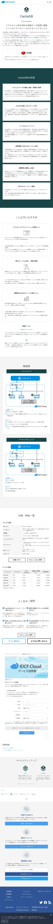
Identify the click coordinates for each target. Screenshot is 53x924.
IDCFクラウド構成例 (9, 748)
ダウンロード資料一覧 (26, 846)
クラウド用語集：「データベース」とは (14, 750)
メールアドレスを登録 (26, 869)
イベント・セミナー (26, 897)
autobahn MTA (8, 773)
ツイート (3, 790)
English (9, 897)
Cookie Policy (34, 916)
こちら (29, 819)
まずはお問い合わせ (39, 641)
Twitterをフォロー (26, 878)
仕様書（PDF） (17, 560)
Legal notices (9, 907)
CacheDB (43, 773)
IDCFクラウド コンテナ (29, 40)
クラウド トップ (15, 794)
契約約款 (34, 910)
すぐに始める (14, 641)
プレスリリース (26, 894)
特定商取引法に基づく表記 (40, 907)
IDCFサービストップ (5, 794)
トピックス (26, 891)
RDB (26, 340)
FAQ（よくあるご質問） (36, 560)
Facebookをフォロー (26, 874)
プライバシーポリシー (22, 907)
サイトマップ (9, 900)
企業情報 (8, 891)
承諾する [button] (4, 921)
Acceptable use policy (22, 910)
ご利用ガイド (13, 627)
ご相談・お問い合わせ (26, 823)
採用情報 (8, 894)
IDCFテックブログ (44, 891)
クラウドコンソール (38, 613)
